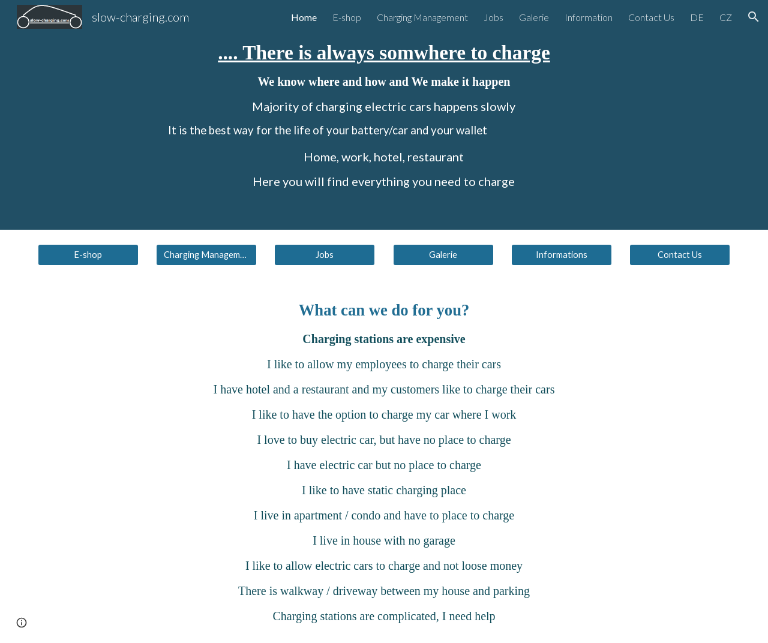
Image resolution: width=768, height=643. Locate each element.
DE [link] (697, 17)
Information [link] (589, 17)
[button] (753, 16)
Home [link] (304, 17)
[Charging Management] (206, 255)
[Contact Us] (680, 255)
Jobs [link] (493, 17)
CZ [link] (725, 17)
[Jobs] (324, 255)
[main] (384, 115)
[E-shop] (88, 255)
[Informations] (561, 255)
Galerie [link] (534, 17)
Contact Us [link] (651, 17)
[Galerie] (443, 255)
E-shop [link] (346, 17)
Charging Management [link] (422, 17)
